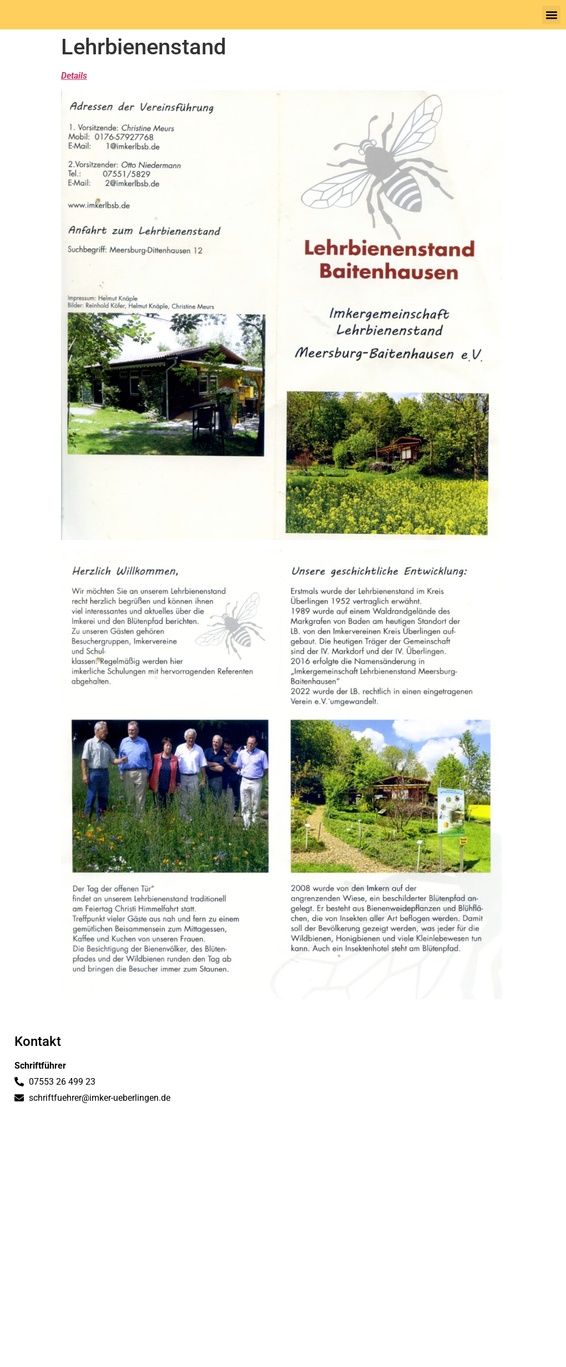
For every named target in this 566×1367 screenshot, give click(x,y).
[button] (551, 15)
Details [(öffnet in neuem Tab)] (74, 75)
